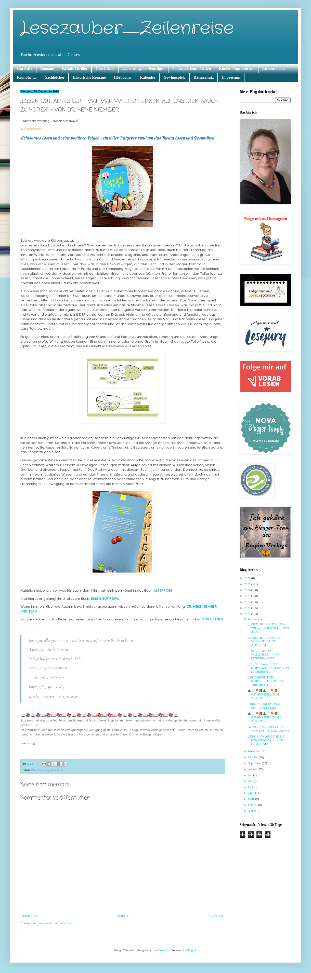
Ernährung (43, 770)
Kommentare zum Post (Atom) (54, 923)
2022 (247, 602)
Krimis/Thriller (74, 68)
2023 (247, 596)
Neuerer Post (29, 916)
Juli (250, 775)
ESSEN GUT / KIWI (105, 598)
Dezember (254, 619)
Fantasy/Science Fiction (191, 68)
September (255, 763)
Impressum (231, 77)
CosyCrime (105, 68)
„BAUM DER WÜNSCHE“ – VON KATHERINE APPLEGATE (265, 641)
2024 (247, 590)
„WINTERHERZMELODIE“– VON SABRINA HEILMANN (268, 728)
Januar (252, 811)
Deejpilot (164, 950)
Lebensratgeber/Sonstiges (143, 68)
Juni (251, 781)
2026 (247, 578)
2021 (247, 608)
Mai (251, 787)
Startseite (24, 68)
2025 (247, 584)
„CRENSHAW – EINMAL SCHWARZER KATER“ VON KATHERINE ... (268, 667)
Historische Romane (89, 77)
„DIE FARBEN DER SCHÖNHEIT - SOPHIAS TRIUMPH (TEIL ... (265, 681)
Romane (47, 68)
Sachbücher (54, 77)
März (251, 799)
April (251, 793)
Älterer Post (215, 916)
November (255, 751)
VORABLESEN (213, 619)
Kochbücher (27, 77)
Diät (33, 770)
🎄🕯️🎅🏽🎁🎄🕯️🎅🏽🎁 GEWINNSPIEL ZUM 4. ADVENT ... (264, 694)
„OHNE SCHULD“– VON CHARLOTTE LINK (263, 705)
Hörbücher (123, 77)
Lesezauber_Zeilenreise (127, 28)
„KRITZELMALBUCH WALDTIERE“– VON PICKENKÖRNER (263, 654)
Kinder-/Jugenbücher (236, 68)
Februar (253, 805)
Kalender (147, 77)
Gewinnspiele (174, 77)
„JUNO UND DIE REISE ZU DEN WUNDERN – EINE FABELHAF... (265, 740)
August (253, 769)
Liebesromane (274, 68)
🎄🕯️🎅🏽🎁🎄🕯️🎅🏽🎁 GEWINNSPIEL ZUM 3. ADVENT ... (264, 717)
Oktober (253, 757)
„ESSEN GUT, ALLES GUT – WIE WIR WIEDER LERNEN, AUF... (268, 627)
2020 (247, 614)
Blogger (192, 950)
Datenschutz (203, 77)
